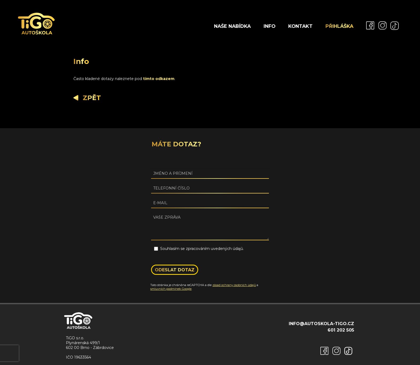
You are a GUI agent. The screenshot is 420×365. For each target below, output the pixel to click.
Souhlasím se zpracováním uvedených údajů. (202, 248)
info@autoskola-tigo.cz (321, 323)
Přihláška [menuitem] (339, 26)
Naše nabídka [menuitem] (232, 26)
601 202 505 (341, 330)
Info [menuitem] (269, 26)
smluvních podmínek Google (171, 289)
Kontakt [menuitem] (300, 26)
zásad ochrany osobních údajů (234, 285)
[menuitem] (368, 25)
